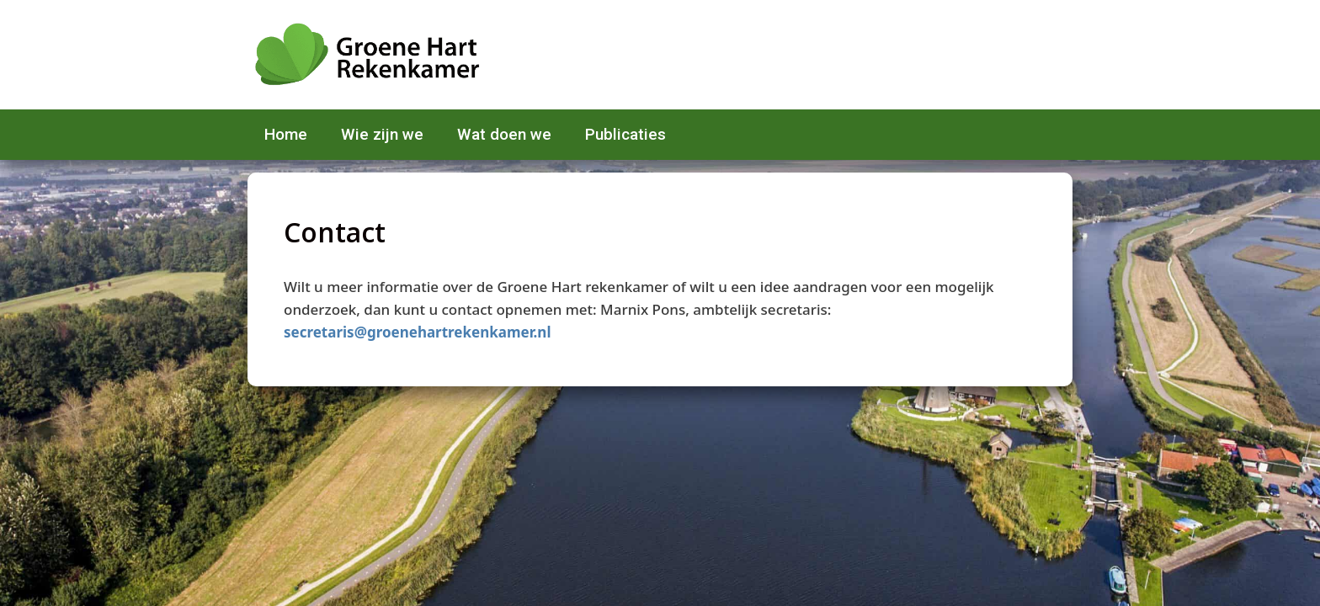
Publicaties (625, 134)
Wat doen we (504, 134)
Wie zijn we (382, 134)
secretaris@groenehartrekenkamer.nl (417, 332)
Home (285, 134)
